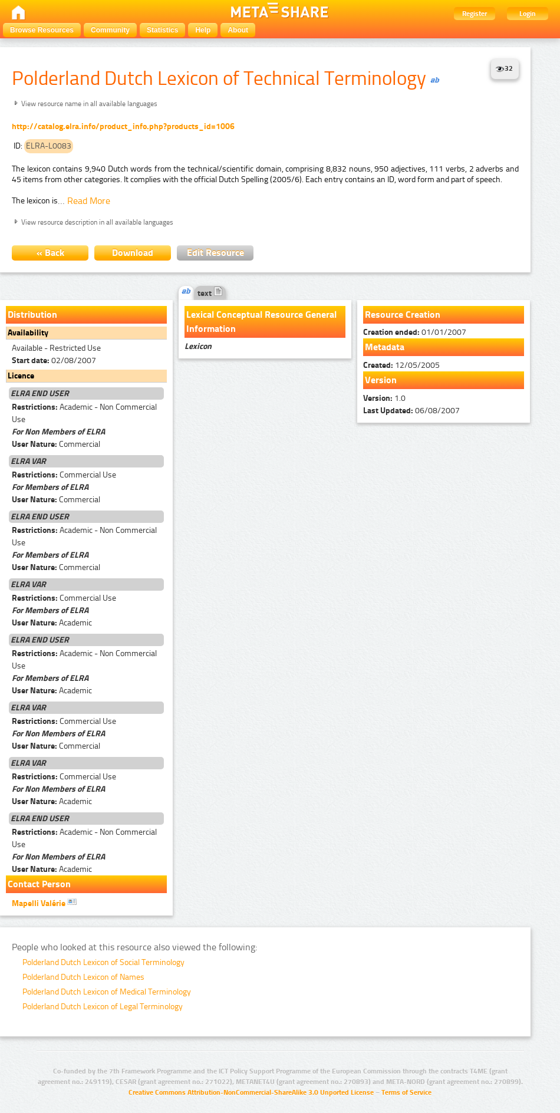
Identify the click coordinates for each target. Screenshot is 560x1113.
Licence (21, 376)
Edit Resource (215, 252)
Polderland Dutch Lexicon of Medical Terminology (106, 992)
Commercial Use (64, 475)
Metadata (384, 347)
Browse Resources (42, 30)
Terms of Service (406, 1092)
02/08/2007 (54, 360)
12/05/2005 (401, 365)
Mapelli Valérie (44, 902)
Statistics (162, 30)
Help (202, 30)
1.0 (384, 398)
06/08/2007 (411, 411)
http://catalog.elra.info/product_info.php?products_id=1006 (123, 126)
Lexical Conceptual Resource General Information (261, 321)
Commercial (56, 444)
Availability (28, 333)
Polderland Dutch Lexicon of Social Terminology (103, 962)
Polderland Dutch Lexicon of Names (83, 977)
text (210, 293)
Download (132, 252)
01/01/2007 (414, 332)
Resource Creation (402, 314)
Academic (52, 623)
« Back (50, 252)
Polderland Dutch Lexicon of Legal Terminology (102, 1007)
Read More (88, 200)
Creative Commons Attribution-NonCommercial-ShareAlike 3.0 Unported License (251, 1092)
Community (110, 30)
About (238, 30)
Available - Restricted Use (56, 348)
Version (381, 380)
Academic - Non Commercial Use (84, 413)
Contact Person (39, 884)
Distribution (32, 314)
